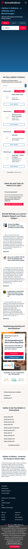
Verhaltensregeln (5, 502)
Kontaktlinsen (8, 398)
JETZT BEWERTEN (19, 91)
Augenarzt (7, 395)
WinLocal (17, 514)
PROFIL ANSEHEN (14, 104)
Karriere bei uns (19, 519)
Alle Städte (4, 486)
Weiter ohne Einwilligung (14, 543)
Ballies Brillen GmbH (17, 94)
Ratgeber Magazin (6, 490)
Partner (3, 517)
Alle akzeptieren (14, 546)
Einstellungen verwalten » (14, 541)
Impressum (17, 512)
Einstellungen (12, 498)
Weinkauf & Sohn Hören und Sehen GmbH (17, 116)
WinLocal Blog (18, 517)
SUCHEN (23, 27)
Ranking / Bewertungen (7, 507)
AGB (2, 500)
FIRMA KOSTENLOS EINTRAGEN (14, 204)
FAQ (2, 505)
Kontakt (3, 519)
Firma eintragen (5, 493)
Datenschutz (4, 498)
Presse (3, 514)
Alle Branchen (4, 488)
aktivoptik (15, 135)
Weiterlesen (6, 251)
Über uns (3, 512)
